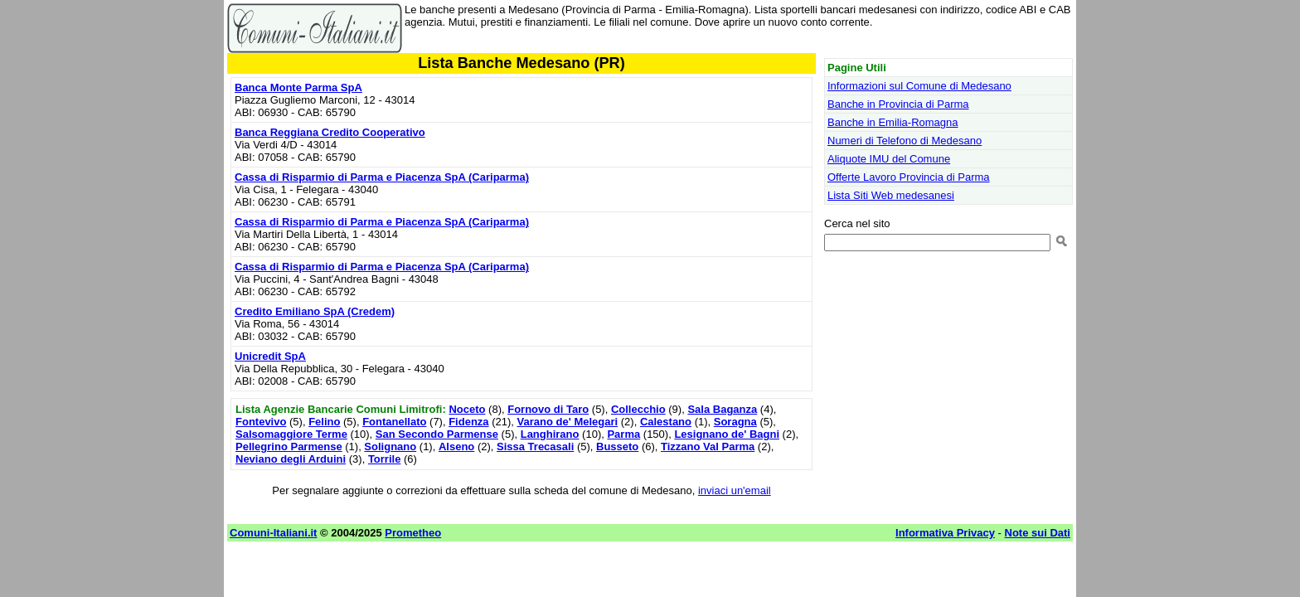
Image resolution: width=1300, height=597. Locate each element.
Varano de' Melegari (567, 421)
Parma (623, 434)
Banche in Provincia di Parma (898, 104)
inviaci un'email (734, 490)
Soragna (735, 421)
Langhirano (550, 434)
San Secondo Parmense (437, 434)
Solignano (390, 446)
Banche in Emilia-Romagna (892, 122)
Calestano (665, 421)
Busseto (617, 446)
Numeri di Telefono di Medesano (904, 140)
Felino (324, 421)
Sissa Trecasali (535, 446)
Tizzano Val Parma (707, 446)
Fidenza (468, 421)
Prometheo (413, 533)
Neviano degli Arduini (290, 459)
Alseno (456, 446)
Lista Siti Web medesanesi (890, 195)
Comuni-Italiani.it (273, 533)
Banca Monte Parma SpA (298, 87)
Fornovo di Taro (548, 409)
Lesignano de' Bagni (726, 434)
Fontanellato (394, 421)
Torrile (384, 459)
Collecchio (638, 409)
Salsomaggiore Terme (291, 434)
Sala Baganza (722, 409)
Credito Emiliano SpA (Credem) (315, 311)
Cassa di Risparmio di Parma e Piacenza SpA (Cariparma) (382, 177)
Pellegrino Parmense (288, 446)
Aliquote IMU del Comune (888, 159)
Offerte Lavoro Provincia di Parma (908, 177)
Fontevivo (260, 421)
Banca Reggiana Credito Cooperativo (330, 132)
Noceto (467, 409)
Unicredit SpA (270, 356)
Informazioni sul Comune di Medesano (919, 86)
